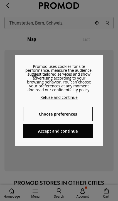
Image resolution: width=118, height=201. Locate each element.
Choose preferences (58, 114)
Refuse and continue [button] (59, 97)
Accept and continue (58, 131)
